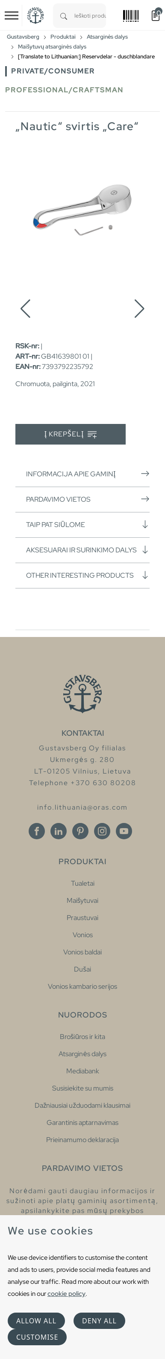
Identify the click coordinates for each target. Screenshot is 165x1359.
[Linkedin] (58, 831)
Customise (37, 1337)
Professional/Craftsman (64, 89)
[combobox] (90, 16)
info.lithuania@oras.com (82, 807)
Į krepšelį (70, 434)
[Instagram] (102, 831)
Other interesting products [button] (88, 575)
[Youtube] (124, 831)
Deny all (99, 1320)
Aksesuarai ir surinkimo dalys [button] (88, 550)
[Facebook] (37, 831)
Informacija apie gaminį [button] (88, 473)
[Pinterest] (80, 831)
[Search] (63, 16)
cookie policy (66, 1293)
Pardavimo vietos (88, 499)
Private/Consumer (53, 71)
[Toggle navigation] (11, 15)
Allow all (36, 1320)
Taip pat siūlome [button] (88, 524)
